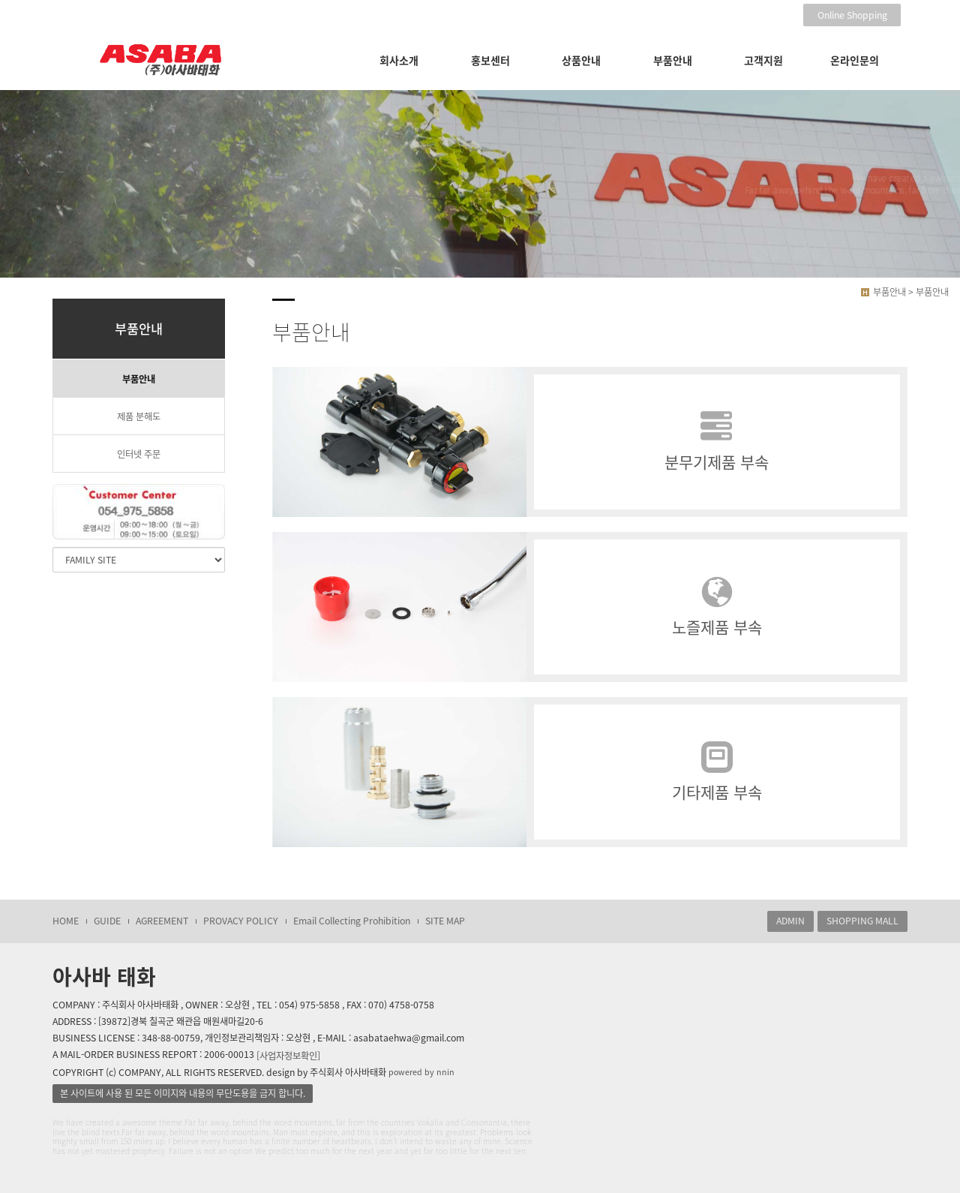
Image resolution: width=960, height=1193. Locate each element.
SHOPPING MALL (862, 920)
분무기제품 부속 (717, 442)
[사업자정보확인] (288, 1055)
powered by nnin (421, 1071)
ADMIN (790, 920)
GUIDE (107, 920)
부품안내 (672, 60)
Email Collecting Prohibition (351, 920)
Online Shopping (852, 15)
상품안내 (581, 60)
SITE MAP (445, 920)
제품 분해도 (138, 416)
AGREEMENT (162, 920)
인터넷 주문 (138, 454)
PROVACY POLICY (240, 920)
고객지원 (763, 60)
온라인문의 (854, 60)
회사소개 (399, 60)
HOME (65, 920)
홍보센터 (490, 60)
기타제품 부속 (717, 772)
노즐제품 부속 (717, 607)
